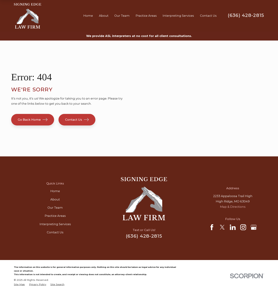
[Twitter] (222, 227)
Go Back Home (33, 119)
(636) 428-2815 (246, 15)
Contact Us (77, 119)
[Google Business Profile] (254, 227)
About (55, 199)
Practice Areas (55, 216)
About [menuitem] (104, 15)
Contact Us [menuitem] (208, 15)
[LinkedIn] (233, 227)
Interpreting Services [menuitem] (178, 15)
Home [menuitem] (88, 15)
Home (55, 191)
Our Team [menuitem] (122, 15)
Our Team (55, 207)
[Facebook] (212, 227)
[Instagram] (243, 227)
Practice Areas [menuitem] (146, 15)
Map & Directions (233, 206)
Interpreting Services (55, 224)
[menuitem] (19, 284)
